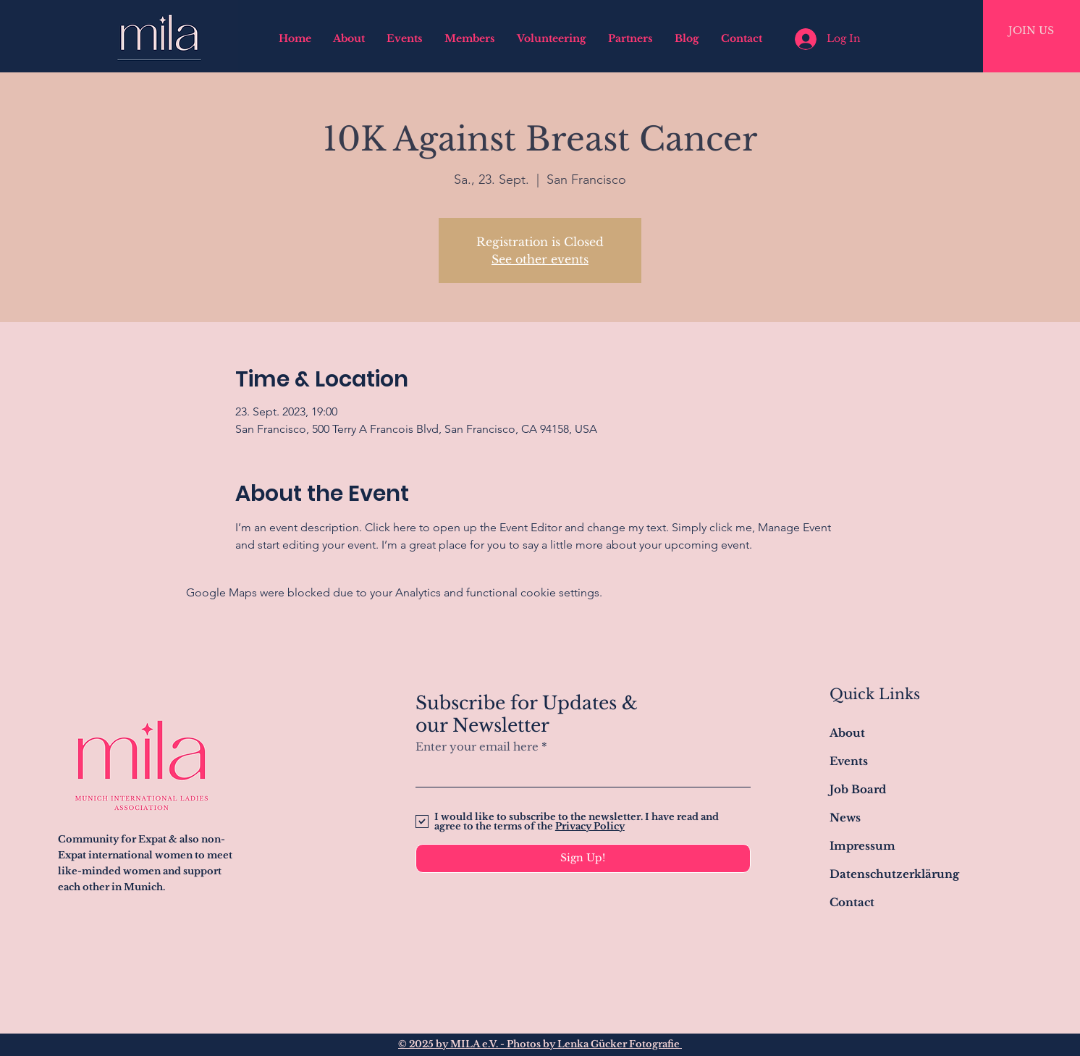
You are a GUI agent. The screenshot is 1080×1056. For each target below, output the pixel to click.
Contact (852, 902)
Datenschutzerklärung (894, 874)
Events (849, 761)
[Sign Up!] (583, 858)
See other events (540, 259)
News (845, 817)
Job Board (858, 789)
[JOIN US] (1031, 31)
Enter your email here (477, 746)
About (847, 733)
